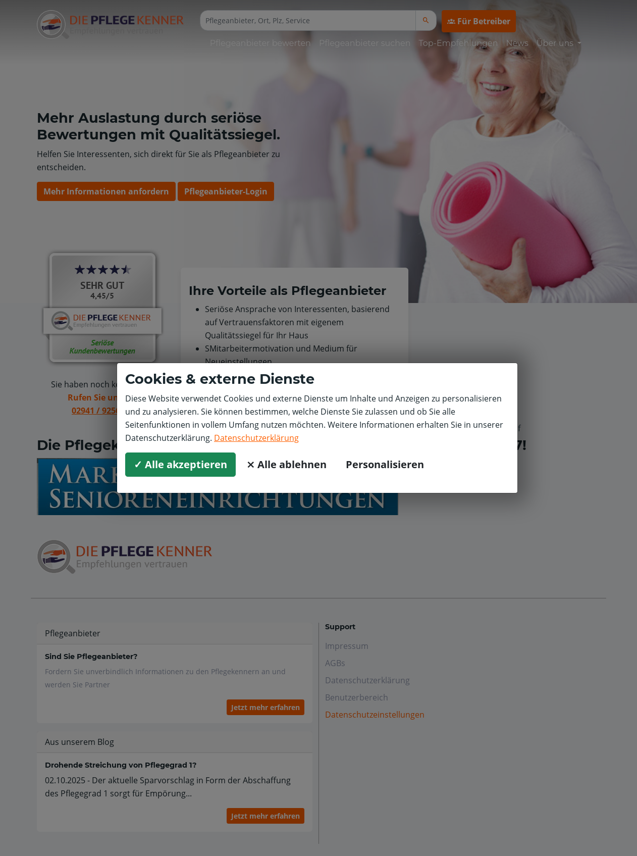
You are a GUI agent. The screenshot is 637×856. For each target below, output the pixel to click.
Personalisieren (385, 464)
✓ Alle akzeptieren (180, 464)
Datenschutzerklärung (256, 437)
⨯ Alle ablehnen (286, 464)
